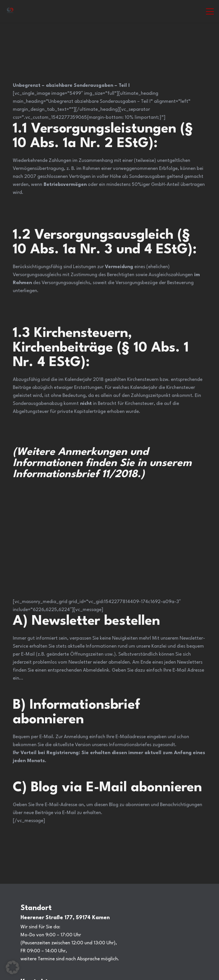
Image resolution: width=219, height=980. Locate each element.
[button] (210, 11)
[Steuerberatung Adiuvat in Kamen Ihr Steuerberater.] (10, 11)
